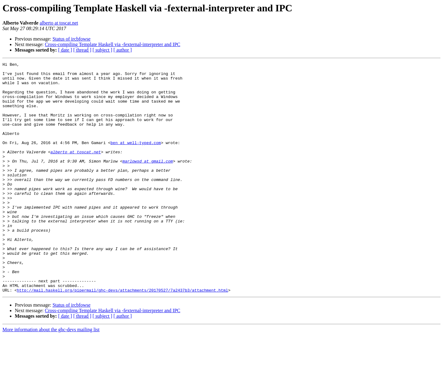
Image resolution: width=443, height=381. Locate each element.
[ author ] (123, 50)
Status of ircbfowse (72, 38)
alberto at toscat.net (59, 23)
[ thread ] (82, 50)
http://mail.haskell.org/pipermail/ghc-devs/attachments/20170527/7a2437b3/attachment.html (122, 336)
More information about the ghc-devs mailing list (51, 375)
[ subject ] (102, 50)
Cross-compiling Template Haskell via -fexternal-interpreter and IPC (112, 44)
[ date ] (65, 50)
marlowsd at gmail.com (147, 181)
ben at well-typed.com (135, 159)
